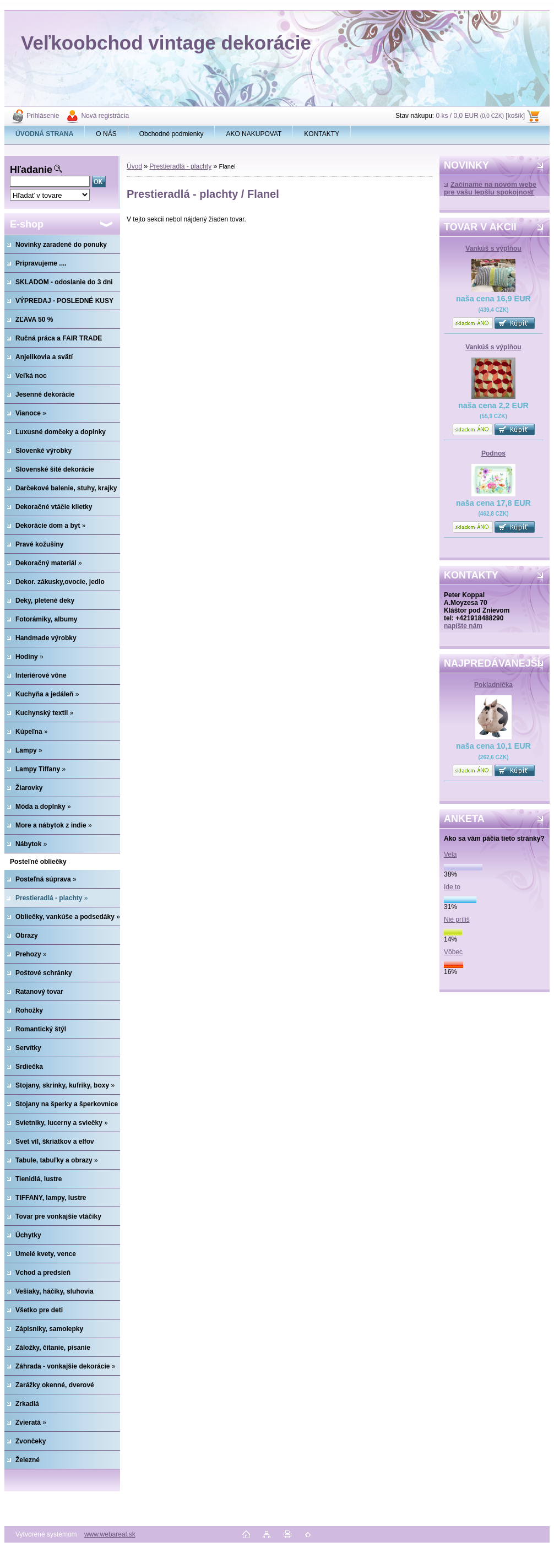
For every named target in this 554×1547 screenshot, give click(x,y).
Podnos (493, 453)
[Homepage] (44, 134)
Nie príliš (457, 919)
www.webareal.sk (109, 1534)
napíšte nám (463, 626)
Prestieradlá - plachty (180, 166)
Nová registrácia (105, 116)
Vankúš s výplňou (493, 248)
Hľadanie (31, 169)
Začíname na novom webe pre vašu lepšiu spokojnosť (490, 188)
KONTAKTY (321, 134)
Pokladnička (493, 685)
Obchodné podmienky (171, 134)
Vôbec (453, 952)
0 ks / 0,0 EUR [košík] (480, 116)
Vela (450, 854)
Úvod (134, 166)
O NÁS (106, 134)
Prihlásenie (42, 116)
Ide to (452, 887)
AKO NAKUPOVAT (253, 134)
